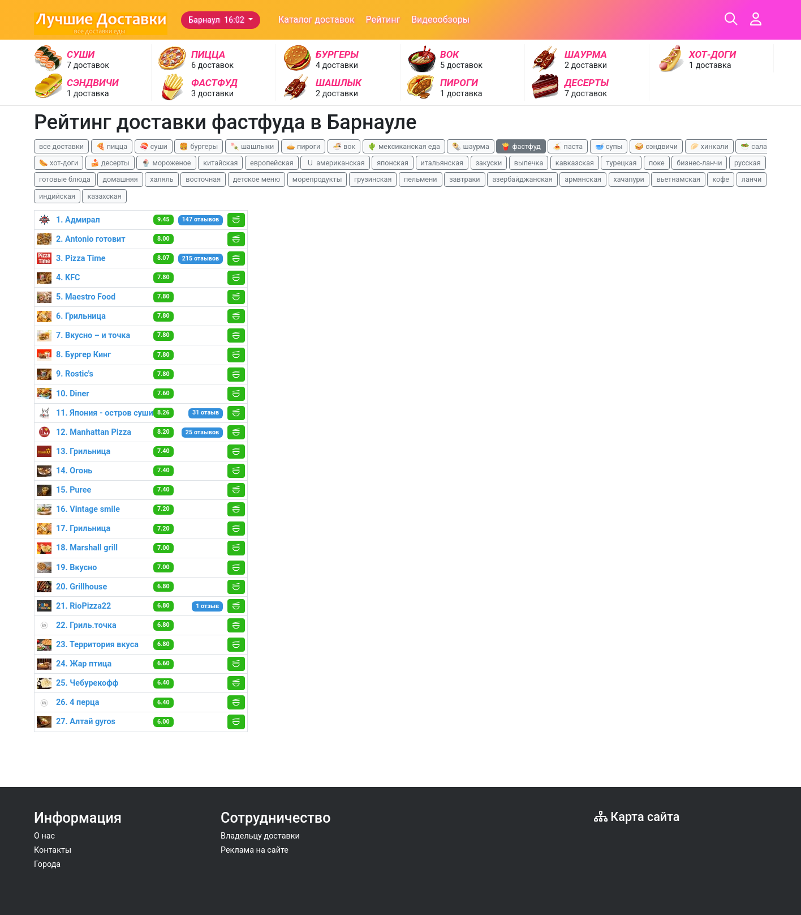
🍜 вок (344, 146)
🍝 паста (568, 146)
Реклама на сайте (254, 850)
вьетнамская (678, 179)
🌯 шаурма (470, 146)
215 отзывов (200, 258)
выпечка (528, 163)
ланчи (752, 179)
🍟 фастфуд (521, 146)
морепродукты (317, 179)
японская (392, 163)
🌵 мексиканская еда (404, 146)
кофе (720, 179)
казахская (104, 196)
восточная (203, 179)
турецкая (621, 163)
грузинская (372, 179)
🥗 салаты (758, 146)
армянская (583, 179)
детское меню (257, 179)
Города (47, 864)
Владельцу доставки (260, 836)
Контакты (52, 850)
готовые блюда (65, 179)
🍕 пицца (111, 146)
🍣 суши (153, 146)
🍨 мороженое (166, 163)
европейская (272, 163)
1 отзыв (207, 606)
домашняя (119, 179)
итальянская (442, 163)
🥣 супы (609, 146)
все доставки (61, 146)
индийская (57, 196)
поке (657, 163)
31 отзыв (205, 412)
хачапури (629, 179)
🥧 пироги (303, 146)
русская (747, 163)
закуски (489, 163)
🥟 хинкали (709, 146)
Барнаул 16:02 (217, 20)
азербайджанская (522, 179)
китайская (220, 163)
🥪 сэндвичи (656, 146)
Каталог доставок (316, 19)
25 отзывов (202, 432)
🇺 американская (334, 163)
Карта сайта (636, 817)
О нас (44, 836)
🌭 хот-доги (58, 163)
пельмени (420, 179)
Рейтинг (383, 19)
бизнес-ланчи (699, 163)
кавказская (574, 163)
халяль (161, 179)
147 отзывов (200, 219)
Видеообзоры (440, 19)
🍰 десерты (110, 163)
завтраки (464, 179)
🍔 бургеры (198, 146)
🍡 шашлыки (252, 146)
